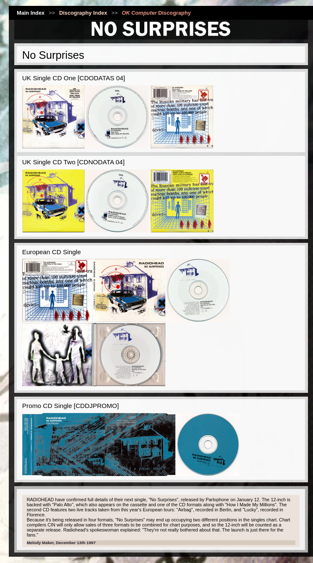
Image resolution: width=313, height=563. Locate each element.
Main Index (30, 13)
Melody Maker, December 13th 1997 (61, 542)
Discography (156, 13)
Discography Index (83, 13)
